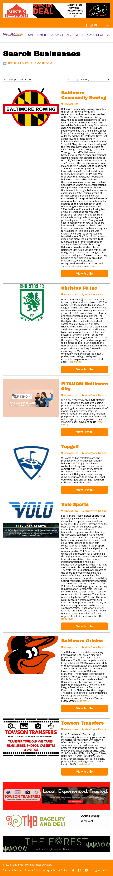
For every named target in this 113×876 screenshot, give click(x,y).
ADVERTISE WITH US (98, 35)
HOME (30, 35)
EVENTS (78, 35)
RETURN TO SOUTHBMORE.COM (29, 63)
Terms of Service (12, 870)
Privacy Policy (32, 870)
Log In (107, 25)
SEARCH (41, 35)
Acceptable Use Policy (55, 870)
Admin (106, 870)
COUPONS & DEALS (60, 35)
